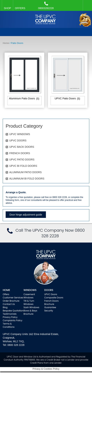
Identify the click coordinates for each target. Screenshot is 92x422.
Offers (6, 294)
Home (6, 43)
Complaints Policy (12, 320)
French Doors (51, 300)
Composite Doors (53, 297)
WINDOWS (30, 290)
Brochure (28, 313)
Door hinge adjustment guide (25, 214)
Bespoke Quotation (13, 310)
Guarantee (50, 307)
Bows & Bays (30, 310)
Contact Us (9, 304)
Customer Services (13, 297)
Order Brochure (11, 300)
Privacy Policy (10, 317)
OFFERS (20, 8)
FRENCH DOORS (19, 153)
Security (48, 310)
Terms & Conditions (9, 325)
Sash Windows (31, 307)
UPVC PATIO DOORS (21, 159)
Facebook (86, 3)
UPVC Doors (50, 294)
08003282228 (46, 5)
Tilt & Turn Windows (29, 302)
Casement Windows (29, 296)
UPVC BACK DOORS (21, 146)
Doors (48, 290)
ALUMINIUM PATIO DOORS (25, 172)
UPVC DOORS (17, 140)
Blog (5, 307)
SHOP (7, 8)
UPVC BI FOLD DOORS (23, 165)
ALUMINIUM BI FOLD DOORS (26, 178)
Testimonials (10, 313)
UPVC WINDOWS (19, 134)
